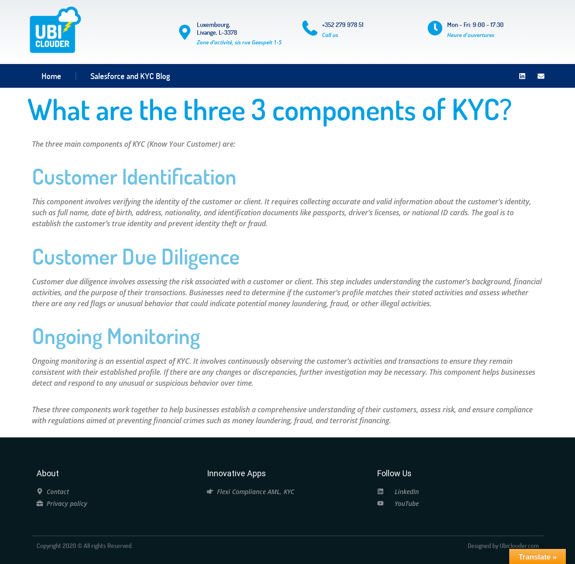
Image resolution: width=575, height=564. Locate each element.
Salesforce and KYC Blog (130, 75)
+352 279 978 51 (343, 24)
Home (51, 75)
